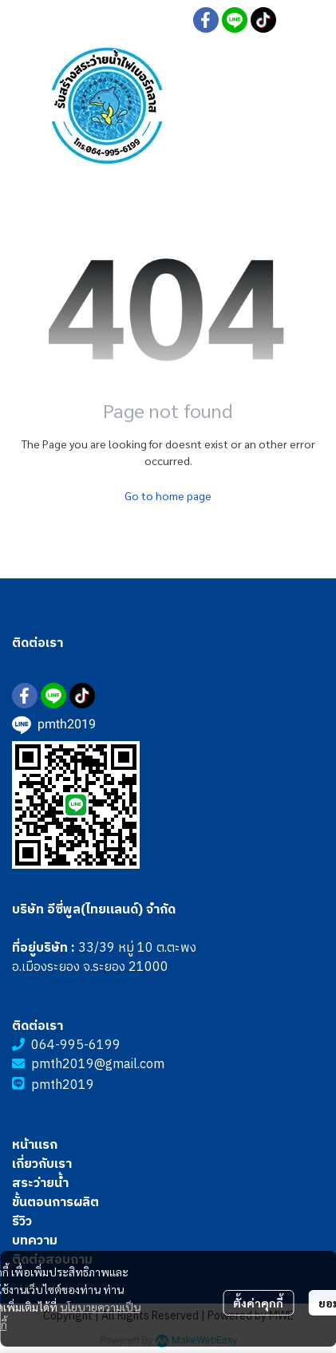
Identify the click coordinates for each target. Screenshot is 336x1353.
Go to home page (168, 495)
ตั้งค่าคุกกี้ (258, 1303)
